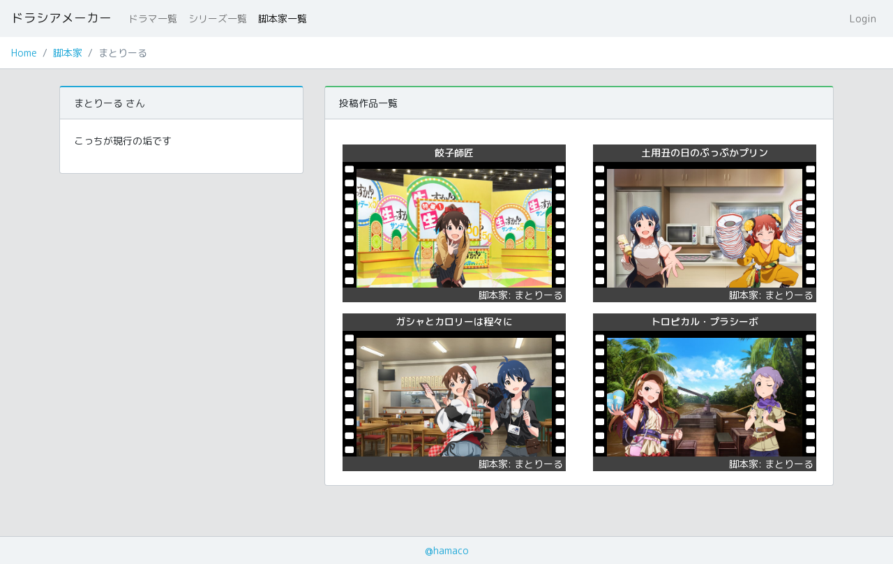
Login (863, 18)
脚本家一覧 (282, 18)
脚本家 (67, 52)
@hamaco (447, 550)
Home (24, 52)
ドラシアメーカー (61, 18)
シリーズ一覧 (217, 18)
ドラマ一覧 (152, 18)
